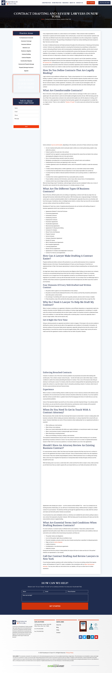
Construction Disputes (26, 61)
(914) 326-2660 (39, 628)
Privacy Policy (69, 652)
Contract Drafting (26, 54)
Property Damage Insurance (26, 67)
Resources (65, 2)
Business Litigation (26, 51)
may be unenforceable (56, 145)
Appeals (26, 70)
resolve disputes (58, 542)
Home (42, 19)
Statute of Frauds (70, 102)
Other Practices (56, 2)
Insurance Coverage (26, 41)
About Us (72, 2)
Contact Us (79, 2)
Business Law (26, 47)
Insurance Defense (26, 44)
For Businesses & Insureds (26, 37)
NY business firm (47, 62)
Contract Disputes (26, 57)
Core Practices (46, 2)
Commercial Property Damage (26, 64)
